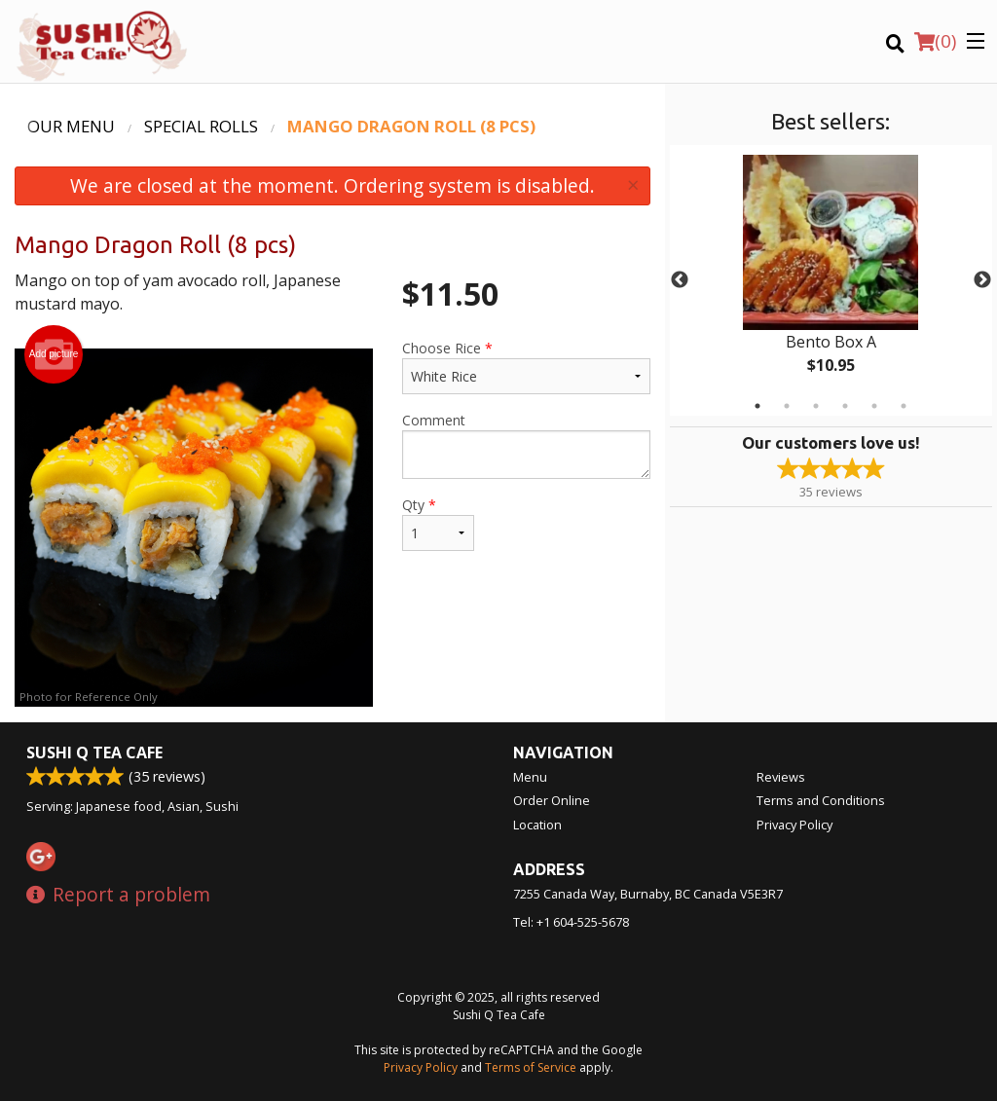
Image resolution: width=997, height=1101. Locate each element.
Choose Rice (525, 366)
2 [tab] (786, 406)
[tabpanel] (831, 280)
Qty (438, 523)
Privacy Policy (794, 824)
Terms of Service (530, 1067)
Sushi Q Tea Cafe (94, 752)
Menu (530, 777)
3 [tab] (816, 406)
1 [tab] (757, 406)
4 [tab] (845, 406)
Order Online (551, 800)
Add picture (54, 354)
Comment (525, 445)
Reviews (781, 777)
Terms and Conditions (821, 800)
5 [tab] (874, 406)
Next (982, 280)
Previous (679, 280)
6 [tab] (903, 406)
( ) (935, 40)
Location (537, 824)
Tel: (571, 922)
